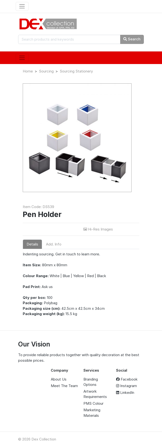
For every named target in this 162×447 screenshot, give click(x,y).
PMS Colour (93, 403)
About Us (58, 379)
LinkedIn (125, 392)
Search (131, 39)
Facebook (127, 379)
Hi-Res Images (98, 229)
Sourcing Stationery (76, 71)
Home (28, 71)
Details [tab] (32, 244)
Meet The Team (64, 385)
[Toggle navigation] (22, 6)
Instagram (126, 385)
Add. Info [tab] (53, 244)
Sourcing (46, 71)
